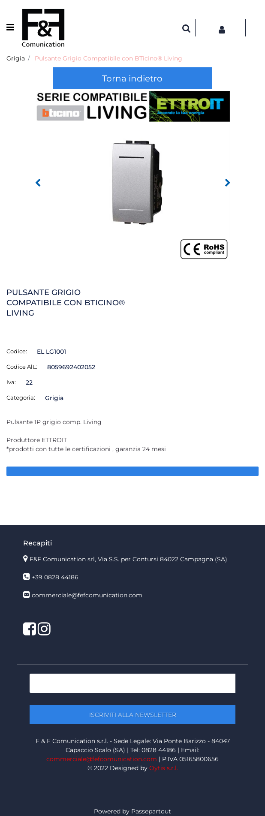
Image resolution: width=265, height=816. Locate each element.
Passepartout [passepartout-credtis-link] (151, 811)
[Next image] (227, 183)
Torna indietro (132, 78)
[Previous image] (37, 183)
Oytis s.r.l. (163, 768)
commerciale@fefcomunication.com (87, 595)
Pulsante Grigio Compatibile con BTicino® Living (108, 58)
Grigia (15, 58)
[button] (133, 176)
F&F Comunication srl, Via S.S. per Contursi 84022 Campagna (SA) (128, 559)
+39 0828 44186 (55, 577)
